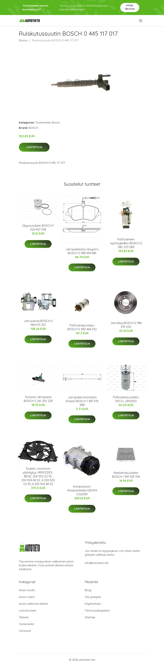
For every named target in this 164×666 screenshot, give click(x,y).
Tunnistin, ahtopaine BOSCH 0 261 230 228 (38, 399)
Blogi (88, 590)
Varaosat (25, 631)
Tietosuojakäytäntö (97, 610)
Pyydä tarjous (130, 7)
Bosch (56, 122)
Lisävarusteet (27, 610)
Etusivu (23, 40)
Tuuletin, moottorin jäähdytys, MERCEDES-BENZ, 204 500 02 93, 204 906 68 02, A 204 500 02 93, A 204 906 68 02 (38, 476)
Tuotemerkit (43, 122)
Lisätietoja (34, 147)
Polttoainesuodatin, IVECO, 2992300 (126, 399)
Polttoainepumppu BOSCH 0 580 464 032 (82, 327)
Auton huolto (27, 590)
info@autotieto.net (97, 563)
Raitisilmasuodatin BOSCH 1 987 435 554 (126, 474)
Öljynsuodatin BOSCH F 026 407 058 (38, 227)
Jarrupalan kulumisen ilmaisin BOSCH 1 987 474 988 (82, 401)
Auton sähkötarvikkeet (33, 603)
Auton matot (27, 597)
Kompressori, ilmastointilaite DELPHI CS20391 (82, 490)
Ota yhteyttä (93, 597)
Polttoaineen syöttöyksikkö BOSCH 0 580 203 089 (126, 243)
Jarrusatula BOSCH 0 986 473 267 (38, 323)
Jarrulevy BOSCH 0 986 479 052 (126, 325)
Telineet (24, 617)
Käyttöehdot (93, 603)
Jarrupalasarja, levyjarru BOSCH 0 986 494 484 (82, 251)
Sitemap (90, 617)
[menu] (141, 20)
